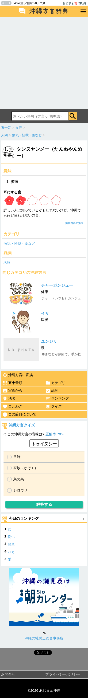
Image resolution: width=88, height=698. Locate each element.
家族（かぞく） (25, 468)
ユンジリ (49, 341)
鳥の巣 (18, 479)
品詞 (51, 390)
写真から (12, 390)
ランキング (57, 398)
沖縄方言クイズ (22, 425)
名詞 (7, 263)
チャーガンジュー (57, 285)
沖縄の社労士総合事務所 (44, 638)
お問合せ (8, 674)
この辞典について (19, 414)
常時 (16, 457)
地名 (8, 398)
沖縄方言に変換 (17, 375)
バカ (11, 552)
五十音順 (12, 382)
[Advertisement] (44, 63)
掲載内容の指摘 (74, 223)
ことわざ (12, 406)
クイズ (53, 406)
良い (11, 537)
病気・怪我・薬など (19, 243)
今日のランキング (24, 518)
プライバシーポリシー (62, 674)
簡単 (11, 544)
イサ (45, 313)
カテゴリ (55, 382)
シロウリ (20, 490)
